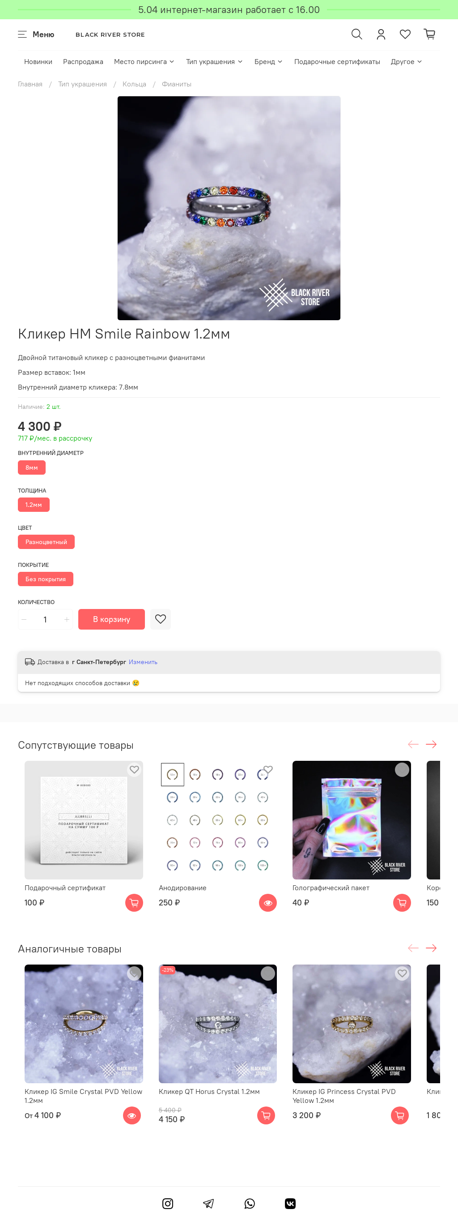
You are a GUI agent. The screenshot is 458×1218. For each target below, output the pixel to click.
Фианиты (176, 83)
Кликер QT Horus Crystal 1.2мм (214, 1115)
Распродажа (83, 61)
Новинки (38, 61)
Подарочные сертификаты (337, 61)
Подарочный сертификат (58, 899)
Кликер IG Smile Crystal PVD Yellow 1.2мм (77, 1119)
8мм (31, 467)
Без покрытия (45, 579)
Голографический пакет (348, 899)
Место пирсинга (144, 61)
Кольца (134, 83)
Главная (30, 83)
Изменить (143, 662)
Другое (407, 61)
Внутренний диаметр (51, 453)
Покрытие (33, 565)
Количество (36, 602)
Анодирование (188, 899)
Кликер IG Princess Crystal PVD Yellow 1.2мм (373, 1119)
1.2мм (33, 505)
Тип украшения (214, 61)
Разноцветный (46, 542)
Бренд (269, 61)
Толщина (32, 490)
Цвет (25, 527)
